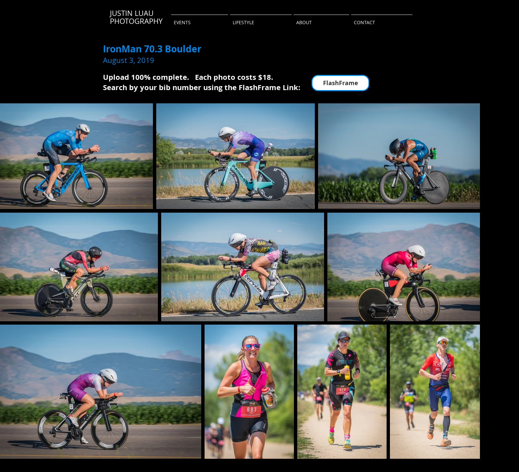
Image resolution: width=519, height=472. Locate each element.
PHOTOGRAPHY (136, 21)
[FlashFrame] (340, 83)
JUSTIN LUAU (132, 13)
